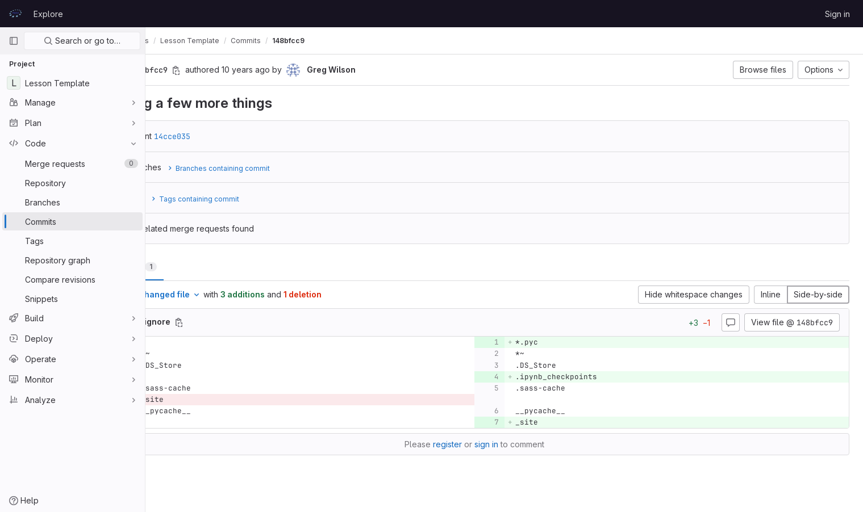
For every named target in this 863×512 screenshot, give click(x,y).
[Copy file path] (238, 322)
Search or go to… (82, 40)
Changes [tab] (191, 266)
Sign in (837, 14)
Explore (48, 14)
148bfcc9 (348, 40)
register (477, 444)
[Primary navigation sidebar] (14, 41)
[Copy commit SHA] (236, 70)
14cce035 (232, 136)
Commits (305, 40)
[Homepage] (15, 14)
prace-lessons (184, 40)
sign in (516, 444)
